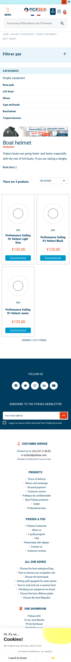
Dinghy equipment (14, 78)
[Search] (35, 23)
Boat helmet (9, 111)
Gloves (6, 98)
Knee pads (8, 84)
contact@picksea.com (35, 454)
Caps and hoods (11, 104)
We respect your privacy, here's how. (23, 645)
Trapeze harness (12, 117)
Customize (18, 258)
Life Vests (8, 91)
